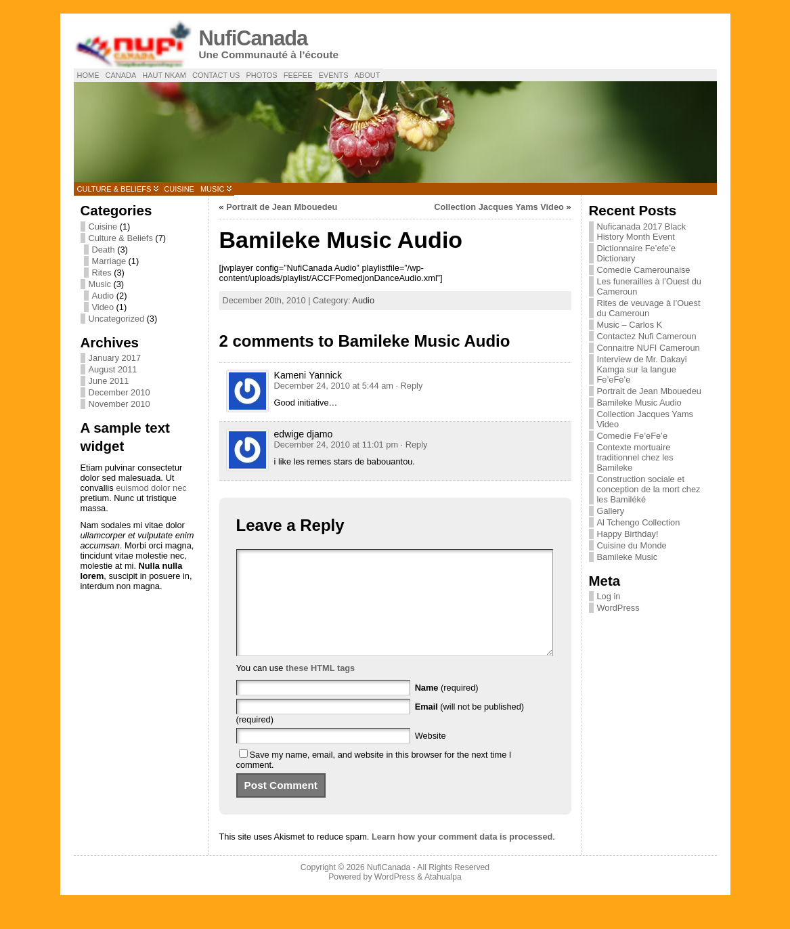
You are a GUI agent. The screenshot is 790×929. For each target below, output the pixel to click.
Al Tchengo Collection (638, 522)
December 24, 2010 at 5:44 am (333, 386)
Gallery (611, 511)
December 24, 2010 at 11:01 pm (336, 444)
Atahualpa (443, 897)
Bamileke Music (627, 557)
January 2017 (115, 358)
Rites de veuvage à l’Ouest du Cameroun (649, 308)
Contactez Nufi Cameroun (647, 336)
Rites (102, 272)
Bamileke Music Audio (639, 402)
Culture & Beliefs (114, 189)
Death (103, 249)
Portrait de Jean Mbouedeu (281, 207)
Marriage (109, 261)
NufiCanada (253, 38)
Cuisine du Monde (632, 545)
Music (212, 189)
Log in (609, 596)
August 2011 (113, 369)
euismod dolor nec (151, 488)
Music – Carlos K (630, 325)
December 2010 (119, 392)
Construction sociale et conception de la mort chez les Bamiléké (649, 489)
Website (430, 756)
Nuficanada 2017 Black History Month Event (641, 231)
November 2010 (119, 404)
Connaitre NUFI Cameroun (648, 348)
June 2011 (109, 381)
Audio (103, 295)
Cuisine (179, 189)
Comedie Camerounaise (643, 270)
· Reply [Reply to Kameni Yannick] (408, 386)
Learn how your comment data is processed (462, 857)
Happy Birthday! (628, 534)
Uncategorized (117, 319)
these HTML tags (320, 688)
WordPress (618, 608)
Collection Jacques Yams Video (499, 207)
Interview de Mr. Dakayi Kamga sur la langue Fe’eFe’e (642, 369)
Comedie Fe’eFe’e (632, 436)
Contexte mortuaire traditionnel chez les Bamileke (635, 457)
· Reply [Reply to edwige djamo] (414, 444)
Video (103, 307)
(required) (447, 708)
